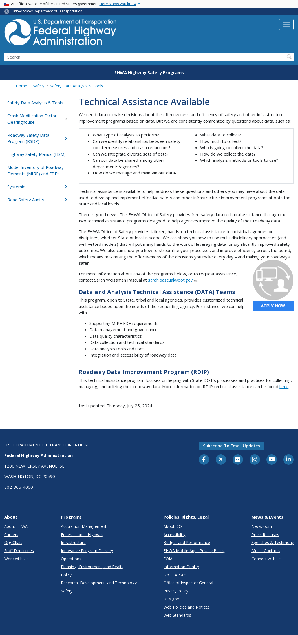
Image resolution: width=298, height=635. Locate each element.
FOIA (168, 558)
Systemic (37, 186)
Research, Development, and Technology (99, 582)
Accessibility (174, 534)
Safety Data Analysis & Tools (76, 85)
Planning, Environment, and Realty (92, 566)
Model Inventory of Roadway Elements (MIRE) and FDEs (35, 170)
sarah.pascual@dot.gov (172, 280)
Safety (38, 85)
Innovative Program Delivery (87, 550)
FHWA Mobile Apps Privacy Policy (194, 550)
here (283, 386)
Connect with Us (266, 558)
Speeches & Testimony (272, 542)
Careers (11, 534)
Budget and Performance (187, 542)
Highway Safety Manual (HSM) (36, 154)
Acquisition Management (84, 526)
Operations (71, 558)
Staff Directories (19, 550)
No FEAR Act (175, 575)
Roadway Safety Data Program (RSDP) (37, 138)
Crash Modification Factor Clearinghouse (37, 119)
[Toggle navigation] (286, 24)
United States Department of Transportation (47, 11)
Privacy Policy (176, 591)
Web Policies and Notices (187, 607)
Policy (66, 575)
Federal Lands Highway (82, 534)
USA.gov (171, 598)
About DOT (174, 526)
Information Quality (181, 566)
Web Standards (177, 615)
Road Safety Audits (37, 199)
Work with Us (16, 558)
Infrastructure (73, 542)
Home (21, 85)
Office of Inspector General (188, 582)
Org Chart (13, 542)
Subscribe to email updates (231, 445)
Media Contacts (265, 550)
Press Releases (265, 534)
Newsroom (261, 526)
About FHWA (16, 526)
